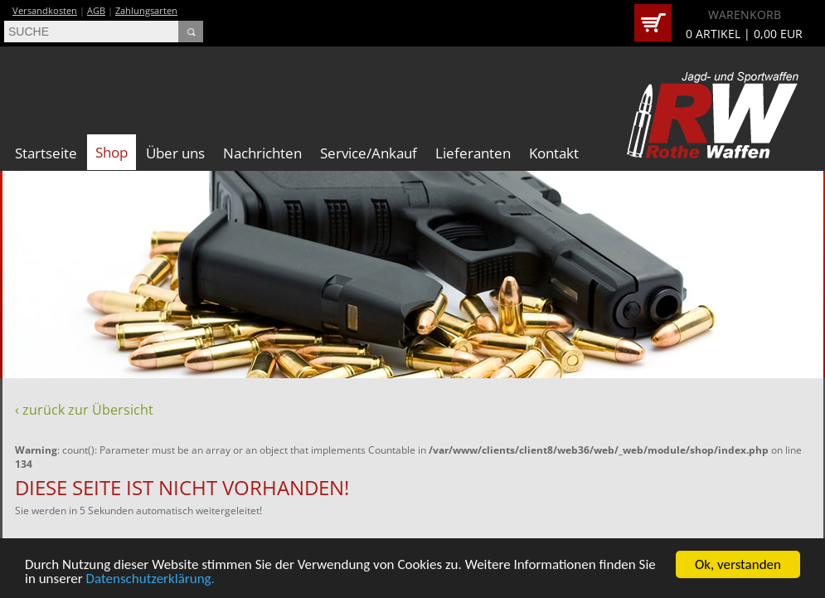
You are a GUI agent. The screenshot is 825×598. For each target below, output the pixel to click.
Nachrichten (262, 153)
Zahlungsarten (146, 10)
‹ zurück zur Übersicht (84, 410)
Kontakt (554, 153)
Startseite (46, 153)
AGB (96, 10)
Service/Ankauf (368, 153)
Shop (111, 152)
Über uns (175, 153)
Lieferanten (473, 153)
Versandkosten (44, 10)
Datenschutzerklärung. (150, 580)
